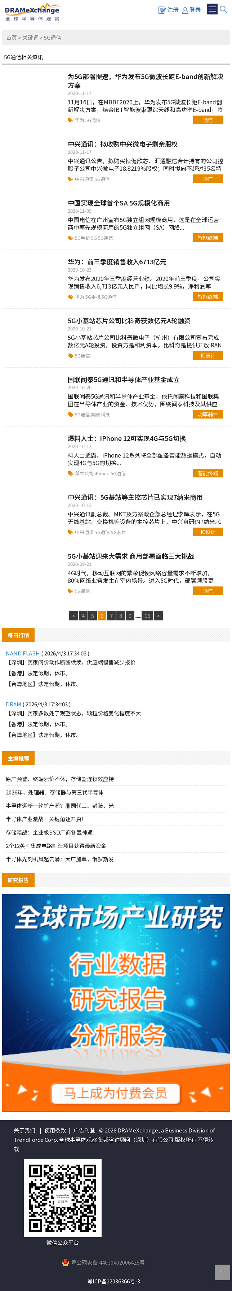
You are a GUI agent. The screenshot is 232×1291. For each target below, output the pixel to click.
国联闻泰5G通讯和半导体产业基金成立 (124, 379)
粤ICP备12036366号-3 (113, 1281)
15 (147, 615)
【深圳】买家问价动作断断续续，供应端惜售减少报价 (70, 662)
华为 (80, 120)
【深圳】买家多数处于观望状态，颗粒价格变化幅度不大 (73, 713)
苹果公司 (85, 473)
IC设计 (208, 355)
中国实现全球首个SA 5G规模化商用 (119, 202)
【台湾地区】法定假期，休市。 (43, 684)
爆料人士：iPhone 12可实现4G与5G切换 (127, 438)
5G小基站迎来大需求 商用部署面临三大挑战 (131, 555)
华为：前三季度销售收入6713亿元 (117, 261)
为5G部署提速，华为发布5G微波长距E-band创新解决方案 (145, 81)
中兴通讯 (85, 179)
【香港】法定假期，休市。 (38, 673)
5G (94, 237)
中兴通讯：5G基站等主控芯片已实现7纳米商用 (135, 497)
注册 (169, 9)
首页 (11, 37)
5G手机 (83, 237)
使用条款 (55, 1130)
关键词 (30, 37)
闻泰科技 (100, 414)
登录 (191, 9)
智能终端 (208, 237)
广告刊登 (84, 1130)
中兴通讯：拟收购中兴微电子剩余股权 (123, 143)
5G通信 (93, 120)
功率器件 (208, 414)
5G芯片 (118, 532)
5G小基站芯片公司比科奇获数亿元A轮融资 (129, 320)
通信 (208, 120)
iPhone (103, 473)
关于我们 (24, 1130)
